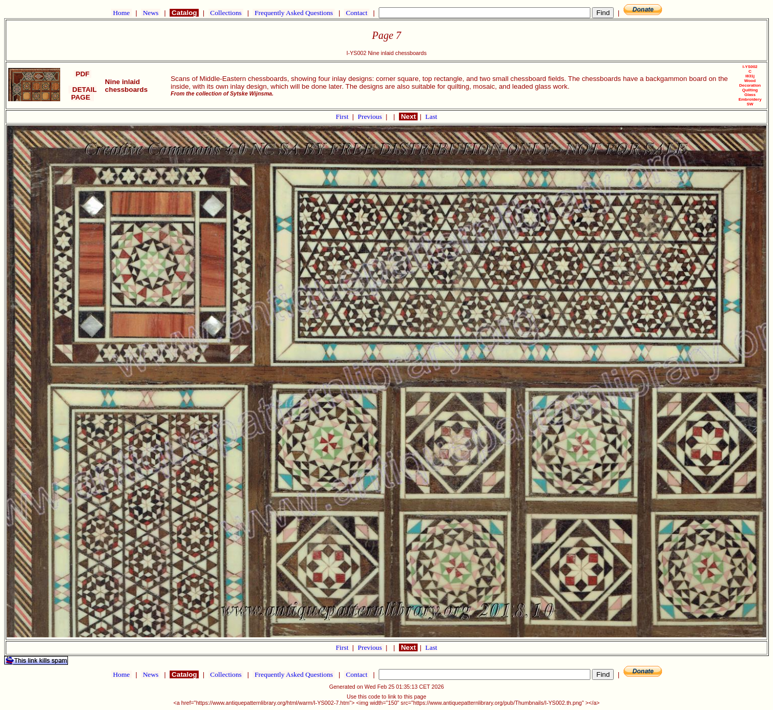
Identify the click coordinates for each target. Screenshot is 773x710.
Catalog (184, 13)
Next (408, 116)
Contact (356, 13)
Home (121, 13)
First (343, 116)
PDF (82, 74)
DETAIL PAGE (82, 93)
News (150, 13)
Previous (371, 116)
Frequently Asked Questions (294, 13)
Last (431, 116)
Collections (226, 13)
